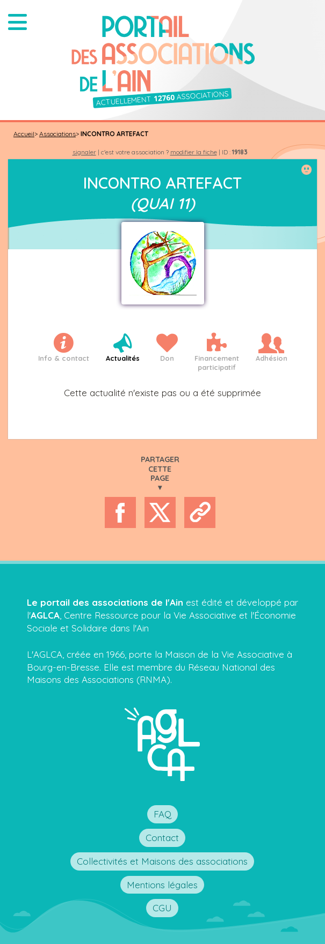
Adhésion (271, 358)
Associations (57, 134)
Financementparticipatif (216, 362)
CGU (162, 907)
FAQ (162, 814)
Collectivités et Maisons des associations (162, 861)
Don (167, 358)
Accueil (23, 134)
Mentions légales (162, 884)
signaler (84, 152)
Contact (162, 837)
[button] (17, 22)
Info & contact (63, 358)
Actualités (123, 358)
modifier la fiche (193, 152)
